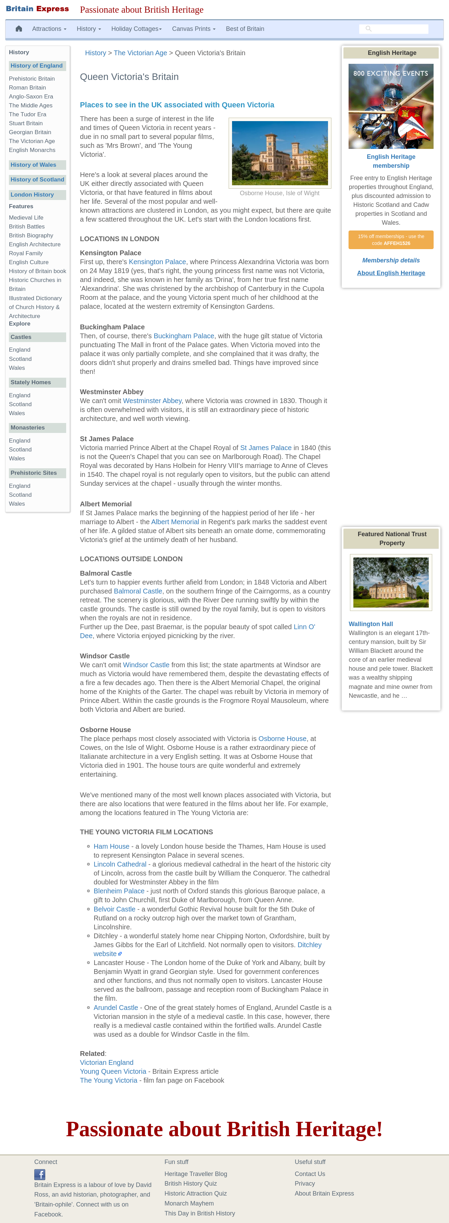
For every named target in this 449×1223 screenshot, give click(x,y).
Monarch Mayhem (189, 1203)
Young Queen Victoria (113, 1071)
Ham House (111, 846)
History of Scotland (37, 179)
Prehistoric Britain (32, 78)
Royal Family (26, 253)
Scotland (20, 359)
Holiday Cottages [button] (136, 28)
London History (32, 194)
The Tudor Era (27, 114)
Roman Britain (27, 87)
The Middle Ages (30, 105)
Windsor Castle (146, 665)
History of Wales (33, 165)
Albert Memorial (175, 522)
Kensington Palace (157, 262)
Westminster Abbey (152, 400)
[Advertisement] (37, 623)
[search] (393, 29)
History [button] (89, 28)
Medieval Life (26, 217)
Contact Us (310, 1174)
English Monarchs (32, 150)
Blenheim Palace (119, 891)
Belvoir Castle (114, 909)
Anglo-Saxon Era (31, 96)
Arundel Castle (116, 1007)
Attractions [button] (49, 28)
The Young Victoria (108, 1080)
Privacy (305, 1183)
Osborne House (282, 738)
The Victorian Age (140, 53)
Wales (17, 368)
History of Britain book (37, 271)
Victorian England (106, 1062)
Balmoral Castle (138, 591)
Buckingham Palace (184, 336)
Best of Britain (245, 28)
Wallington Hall (371, 624)
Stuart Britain (26, 123)
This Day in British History (200, 1213)
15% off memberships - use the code (391, 240)
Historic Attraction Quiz (196, 1193)
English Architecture (35, 244)
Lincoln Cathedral (120, 864)
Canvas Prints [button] (194, 28)
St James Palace (266, 447)
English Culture (29, 262)
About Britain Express (324, 1193)
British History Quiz (191, 1183)
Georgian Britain (30, 132)
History (95, 53)
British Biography (31, 235)
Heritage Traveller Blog (196, 1174)
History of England (37, 65)
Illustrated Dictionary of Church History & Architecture (35, 307)
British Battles (27, 226)
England (20, 349)
